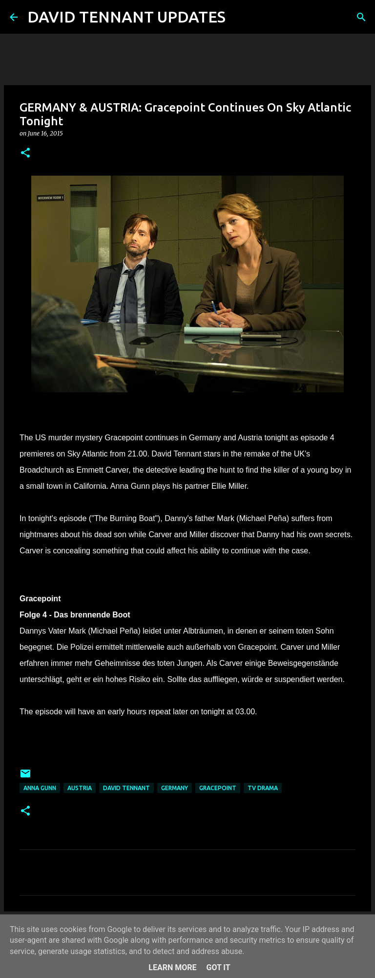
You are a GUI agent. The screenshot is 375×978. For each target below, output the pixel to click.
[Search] (239, 17)
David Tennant (126, 788)
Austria (79, 788)
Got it (218, 967)
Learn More (172, 967)
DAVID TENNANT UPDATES (126, 16)
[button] (25, 153)
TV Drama (263, 788)
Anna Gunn (39, 788)
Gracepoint (217, 788)
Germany (174, 788)
